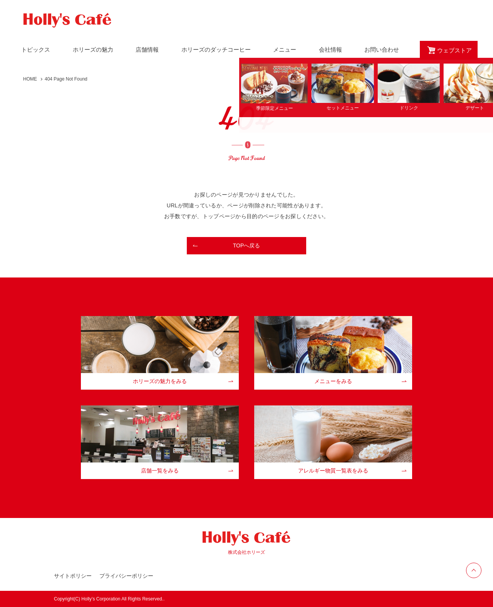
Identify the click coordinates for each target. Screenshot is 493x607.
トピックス (35, 49)
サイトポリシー (73, 576)
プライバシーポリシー (126, 576)
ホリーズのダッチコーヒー (216, 49)
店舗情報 (147, 49)
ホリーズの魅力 (93, 49)
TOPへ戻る (246, 245)
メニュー (284, 49)
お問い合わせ (381, 49)
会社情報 (330, 49)
